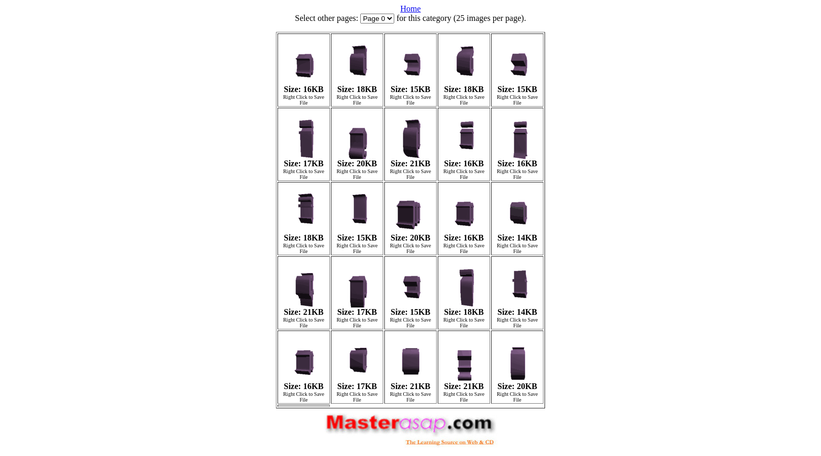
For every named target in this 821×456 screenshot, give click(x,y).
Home (410, 8)
